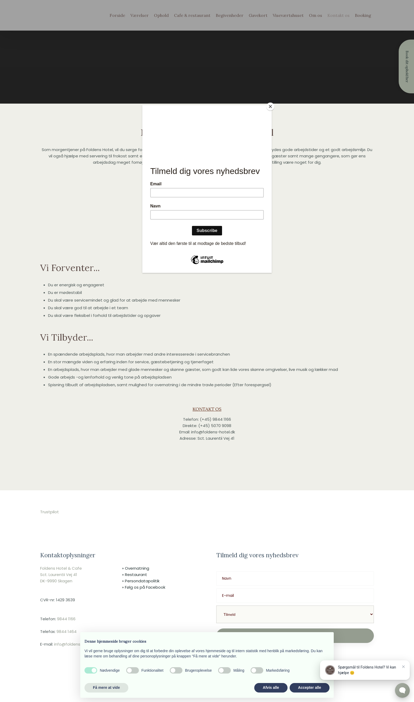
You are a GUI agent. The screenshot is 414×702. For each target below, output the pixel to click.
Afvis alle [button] (271, 687)
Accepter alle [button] (309, 687)
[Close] (270, 106)
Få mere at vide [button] (106, 687)
